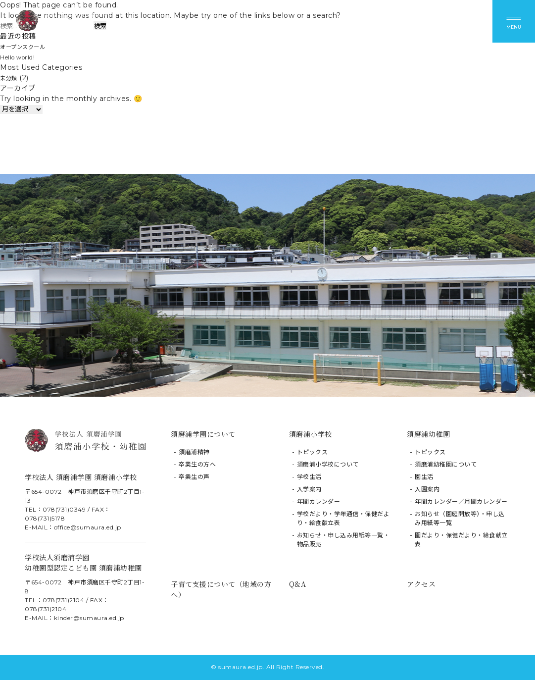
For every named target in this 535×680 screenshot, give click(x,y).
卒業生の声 (194, 476)
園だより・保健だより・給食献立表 (461, 539)
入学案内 (309, 489)
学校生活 (309, 476)
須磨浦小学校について (328, 464)
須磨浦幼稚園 (428, 434)
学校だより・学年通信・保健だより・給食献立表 (343, 518)
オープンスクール (28, 46)
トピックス (312, 452)
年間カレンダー (318, 501)
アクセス (421, 584)
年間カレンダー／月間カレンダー (461, 501)
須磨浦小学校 (310, 434)
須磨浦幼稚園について (446, 464)
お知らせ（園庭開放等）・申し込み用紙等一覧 (460, 518)
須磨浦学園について (203, 434)
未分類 (11, 77)
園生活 (424, 476)
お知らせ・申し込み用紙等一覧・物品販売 (343, 539)
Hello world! (21, 56)
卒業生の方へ (197, 464)
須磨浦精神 (194, 452)
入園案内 (427, 489)
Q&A (297, 584)
